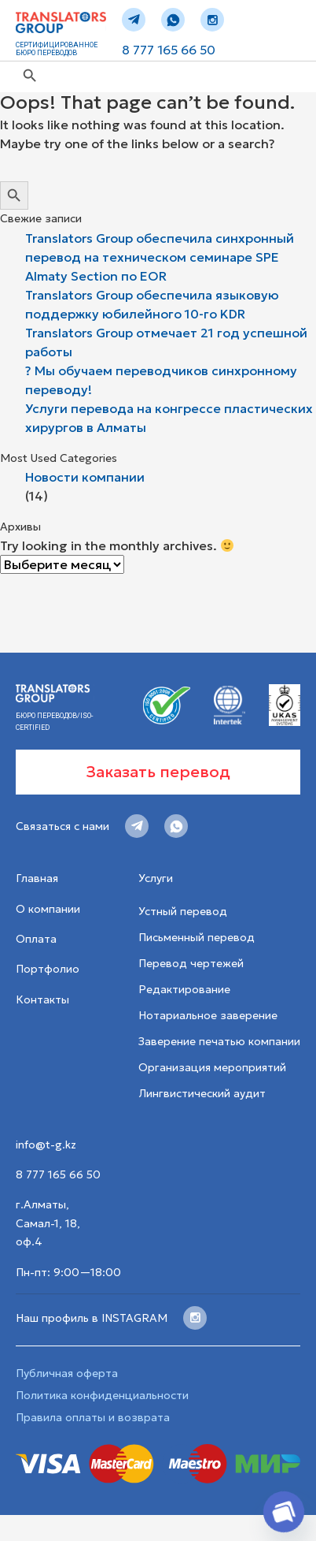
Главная (37, 878)
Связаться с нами (62, 826)
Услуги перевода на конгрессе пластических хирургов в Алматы (169, 417)
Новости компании (85, 477)
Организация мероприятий (212, 1067)
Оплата (36, 939)
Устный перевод (182, 911)
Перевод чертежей (191, 963)
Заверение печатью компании (219, 1041)
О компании (48, 909)
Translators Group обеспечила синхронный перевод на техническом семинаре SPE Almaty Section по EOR (159, 257)
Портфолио (47, 969)
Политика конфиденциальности (102, 1395)
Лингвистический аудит (202, 1093)
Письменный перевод (196, 937)
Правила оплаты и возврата (93, 1417)
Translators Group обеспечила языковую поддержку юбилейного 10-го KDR (152, 304)
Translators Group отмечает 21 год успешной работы (166, 342)
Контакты (42, 999)
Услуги (155, 878)
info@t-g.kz (46, 1144)
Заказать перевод (158, 771)
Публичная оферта (67, 1373)
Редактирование (184, 989)
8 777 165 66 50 (168, 50)
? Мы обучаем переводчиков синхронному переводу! (161, 380)
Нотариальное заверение (207, 1015)
